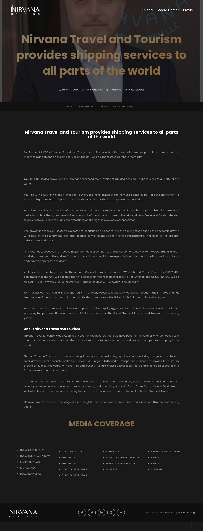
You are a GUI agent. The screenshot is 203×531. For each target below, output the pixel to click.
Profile (188, 10)
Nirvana (147, 10)
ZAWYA (155, 457)
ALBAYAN (156, 469)
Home (69, 106)
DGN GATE (112, 451)
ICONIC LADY (28, 468)
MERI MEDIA (69, 457)
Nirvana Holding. (186, 512)
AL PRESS (111, 469)
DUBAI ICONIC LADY (32, 450)
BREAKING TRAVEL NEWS (165, 451)
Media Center (168, 10)
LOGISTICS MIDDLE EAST (120, 463)
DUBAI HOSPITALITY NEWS (35, 456)
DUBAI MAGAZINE (72, 451)
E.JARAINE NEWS (30, 462)
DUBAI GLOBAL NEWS (74, 469)
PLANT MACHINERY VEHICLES (123, 457)
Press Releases (136, 89)
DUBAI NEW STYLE (30, 474)
